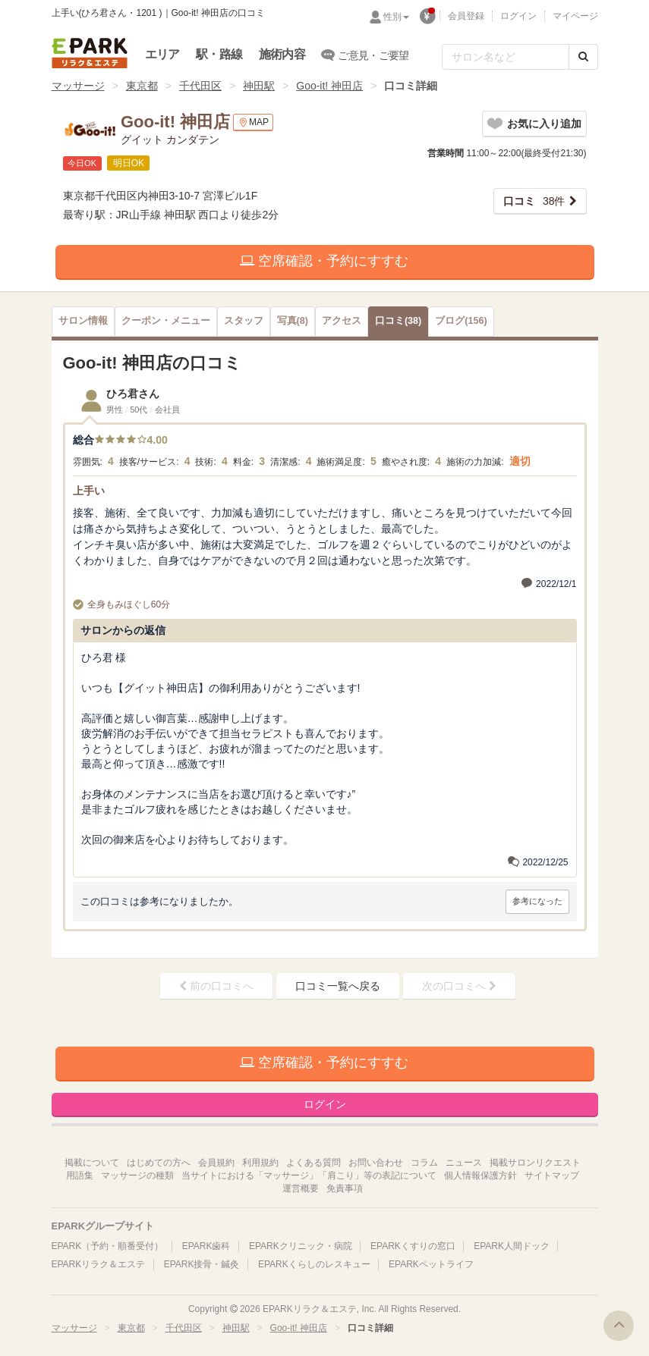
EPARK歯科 (206, 1246)
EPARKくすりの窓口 (412, 1246)
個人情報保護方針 (480, 1175)
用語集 (79, 1175)
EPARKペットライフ (431, 1264)
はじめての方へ (159, 1162)
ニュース (464, 1162)
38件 (534, 201)
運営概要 (300, 1188)
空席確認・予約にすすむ (324, 260)
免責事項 (344, 1188)
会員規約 (216, 1162)
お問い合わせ (375, 1162)
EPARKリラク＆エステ (90, 53)
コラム (424, 1162)
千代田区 (200, 86)
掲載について (92, 1162)
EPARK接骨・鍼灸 (202, 1264)
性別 (396, 16)
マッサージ (78, 86)
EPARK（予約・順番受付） (108, 1246)
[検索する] (583, 57)
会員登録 (466, 16)
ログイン (518, 16)
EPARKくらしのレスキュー (314, 1264)
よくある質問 (313, 1162)
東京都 (142, 86)
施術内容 (282, 54)
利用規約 (260, 1162)
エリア (162, 54)
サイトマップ (552, 1175)
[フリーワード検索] (505, 57)
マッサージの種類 (137, 1175)
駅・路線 (219, 54)
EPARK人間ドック (512, 1246)
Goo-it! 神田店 (329, 86)
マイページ (575, 16)
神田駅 (259, 86)
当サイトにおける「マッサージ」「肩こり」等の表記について (308, 1175)
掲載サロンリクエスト (535, 1162)
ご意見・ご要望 (365, 54)
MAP (253, 122)
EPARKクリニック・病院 (300, 1246)
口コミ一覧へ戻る (337, 986)
